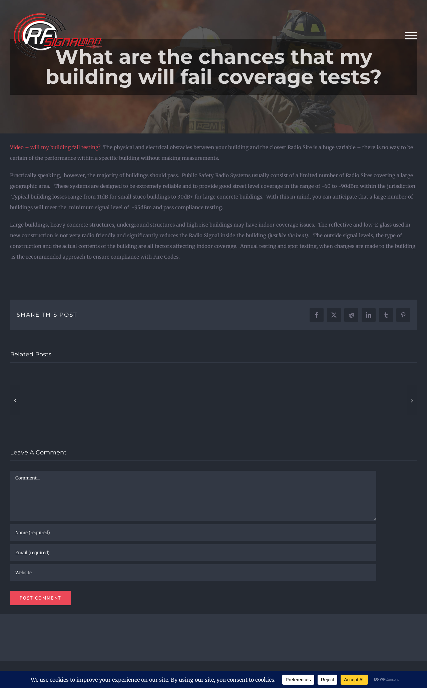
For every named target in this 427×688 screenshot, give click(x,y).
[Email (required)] (193, 552)
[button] (15, 400)
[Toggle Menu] (411, 35)
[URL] (193, 572)
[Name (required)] (193, 532)
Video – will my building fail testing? (55, 147)
